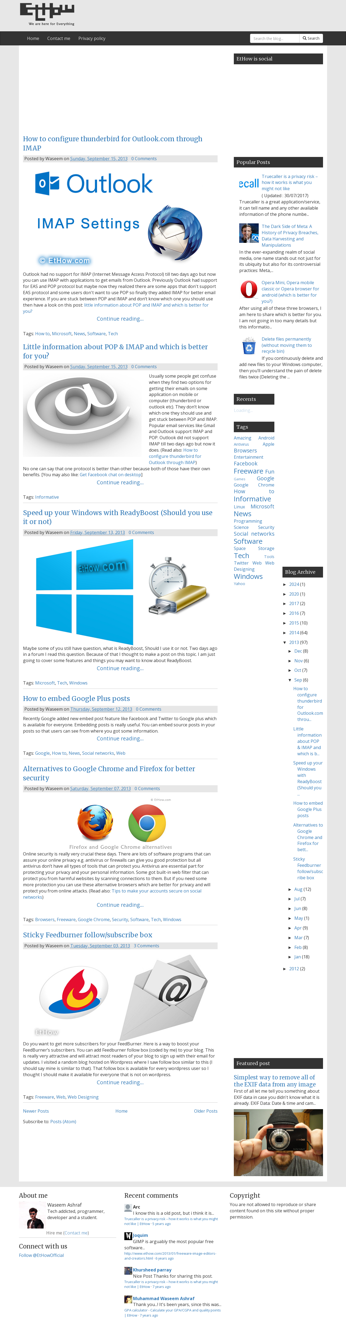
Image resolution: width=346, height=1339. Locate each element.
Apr (298, 928)
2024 (294, 584)
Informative (47, 497)
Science (241, 527)
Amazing (242, 438)
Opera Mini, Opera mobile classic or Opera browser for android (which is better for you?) (290, 292)
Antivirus (241, 444)
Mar (299, 938)
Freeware (66, 919)
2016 (294, 613)
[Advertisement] (120, 88)
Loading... (243, 410)
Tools (269, 556)
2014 (294, 633)
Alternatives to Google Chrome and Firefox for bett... (308, 837)
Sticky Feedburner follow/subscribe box (87, 935)
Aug (299, 889)
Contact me (58, 38)
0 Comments (144, 159)
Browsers (45, 919)
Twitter (241, 563)
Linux (239, 507)
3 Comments (146, 946)
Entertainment (248, 457)
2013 (294, 642)
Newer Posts (36, 1111)
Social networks (98, 753)
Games (239, 478)
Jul (297, 899)
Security (120, 919)
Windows (78, 683)
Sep (298, 680)
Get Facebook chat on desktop (110, 475)
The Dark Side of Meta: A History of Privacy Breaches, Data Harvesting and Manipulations (290, 235)
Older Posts (206, 1111)
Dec (298, 651)
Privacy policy (91, 38)
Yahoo (239, 583)
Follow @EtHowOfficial (41, 1255)
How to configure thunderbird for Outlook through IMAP (175, 456)
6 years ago (164, 1258)
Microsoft (62, 334)
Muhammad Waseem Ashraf (164, 1298)
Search (311, 38)
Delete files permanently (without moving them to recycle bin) (287, 345)
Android (266, 438)
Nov (299, 661)
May (299, 918)
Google (42, 753)
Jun (298, 908)
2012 (294, 969)
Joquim (140, 1235)
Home (33, 38)
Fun (269, 471)
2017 (294, 603)
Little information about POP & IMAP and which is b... (307, 741)
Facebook (246, 463)
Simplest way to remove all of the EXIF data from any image (275, 1081)
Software (96, 334)
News (79, 334)
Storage (266, 548)
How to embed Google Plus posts (76, 698)
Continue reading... (120, 318)
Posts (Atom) (63, 1122)
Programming (248, 521)
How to (42, 334)
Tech (113, 334)
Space (240, 548)
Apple (268, 444)
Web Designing (83, 1097)
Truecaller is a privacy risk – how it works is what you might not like (290, 182)
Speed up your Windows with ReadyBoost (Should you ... (308, 778)
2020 (294, 594)
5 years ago (161, 1223)
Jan (298, 957)
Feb (298, 947)
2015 (294, 623)
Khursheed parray (152, 1270)
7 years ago (161, 1286)
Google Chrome (94, 919)
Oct (298, 670)
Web (120, 753)
